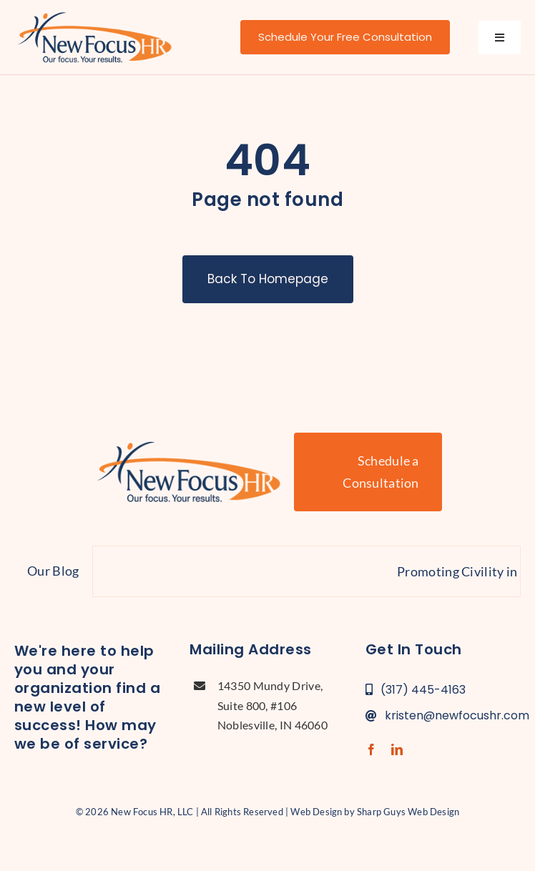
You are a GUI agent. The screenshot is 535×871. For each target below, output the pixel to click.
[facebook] (371, 749)
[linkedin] (397, 749)
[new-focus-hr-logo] (94, 14)
